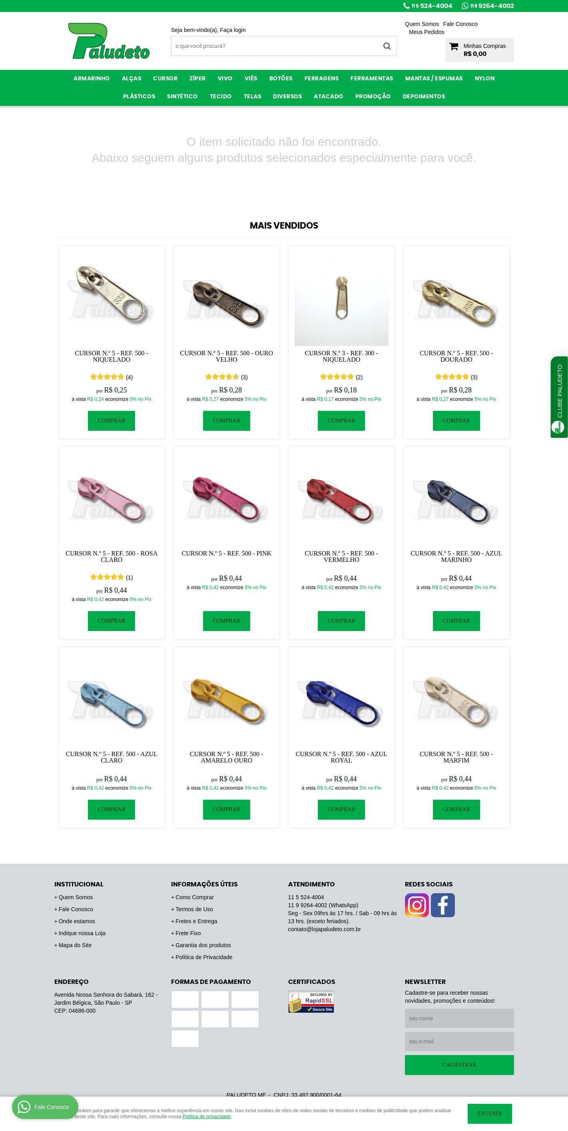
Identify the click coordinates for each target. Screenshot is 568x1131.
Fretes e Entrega (196, 921)
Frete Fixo (188, 933)
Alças (132, 79)
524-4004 (432, 6)
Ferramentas (372, 79)
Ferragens (322, 79)
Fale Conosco (460, 24)
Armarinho (92, 79)
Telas (252, 97)
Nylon (485, 79)
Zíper (197, 79)
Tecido (221, 97)
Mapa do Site (75, 945)
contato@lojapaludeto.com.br (324, 929)
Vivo (225, 79)
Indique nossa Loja (82, 933)
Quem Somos (422, 24)
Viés (251, 79)
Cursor (165, 79)
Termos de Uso (194, 909)
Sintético (182, 97)
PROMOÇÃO (373, 97)
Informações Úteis (204, 884)
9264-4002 (492, 6)
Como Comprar (194, 897)
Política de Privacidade (203, 957)
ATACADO (328, 97)
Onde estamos (77, 921)
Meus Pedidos (426, 32)
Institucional (79, 884)
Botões (281, 79)
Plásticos (139, 97)
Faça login (233, 30)
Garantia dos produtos (203, 945)
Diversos (287, 97)
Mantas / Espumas (434, 79)
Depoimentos (424, 97)
